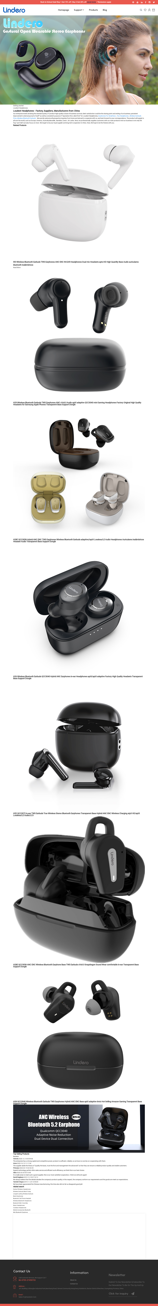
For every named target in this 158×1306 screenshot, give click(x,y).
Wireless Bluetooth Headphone (22, 1201)
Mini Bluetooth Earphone (20, 1212)
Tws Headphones (123, 116)
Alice (22, 1172)
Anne (22, 1163)
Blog (105, 10)
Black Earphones (18, 1196)
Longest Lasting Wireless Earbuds (23, 1194)
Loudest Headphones (20, 108)
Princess (23, 1168)
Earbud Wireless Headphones (22, 1189)
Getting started (18, 106)
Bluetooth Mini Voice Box (20, 1203)
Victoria (23, 1159)
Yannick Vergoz (25, 1182)
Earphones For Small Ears (107, 116)
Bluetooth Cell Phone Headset (22, 1198)
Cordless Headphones (19, 1207)
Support (79, 10)
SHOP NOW (91, 2)
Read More (17, 267)
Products (93, 10)
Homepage (63, 10)
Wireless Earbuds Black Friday (22, 1191)
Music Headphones (19, 1205)
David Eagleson (25, 1177)
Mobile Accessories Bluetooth (22, 1210)
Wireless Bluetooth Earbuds (26, 118)
